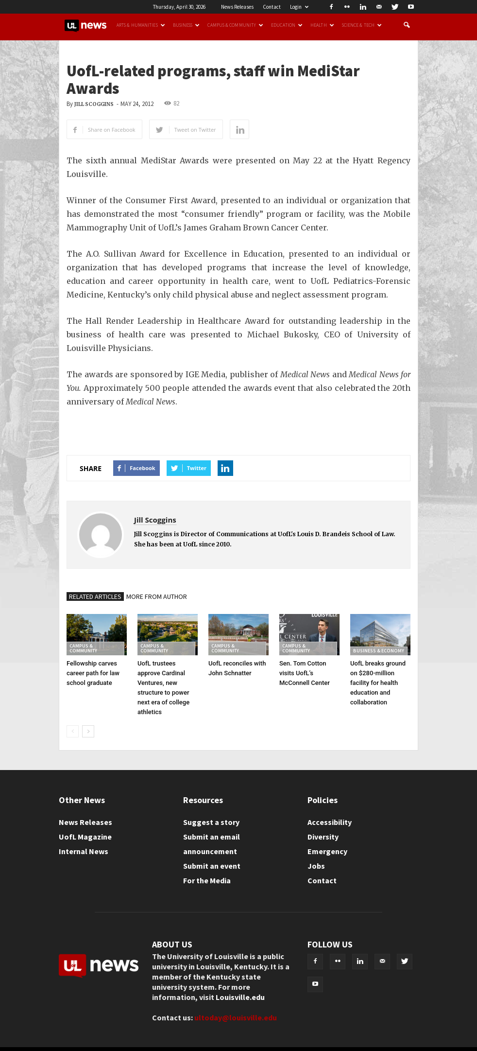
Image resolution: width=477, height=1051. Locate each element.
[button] (406, 25)
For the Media (207, 880)
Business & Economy (378, 651)
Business (186, 25)
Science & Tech (362, 25)
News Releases (237, 6)
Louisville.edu (240, 997)
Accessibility (329, 822)
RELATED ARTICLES (95, 596)
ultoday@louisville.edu (235, 1017)
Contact (272, 6)
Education (287, 25)
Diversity (323, 836)
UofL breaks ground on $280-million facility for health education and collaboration (378, 683)
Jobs (316, 866)
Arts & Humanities (141, 25)
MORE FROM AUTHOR (156, 596)
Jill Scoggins (94, 104)
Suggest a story (211, 822)
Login (299, 6)
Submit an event (211, 866)
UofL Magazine (85, 836)
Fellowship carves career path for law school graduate (93, 673)
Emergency (327, 851)
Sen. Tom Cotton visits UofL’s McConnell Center (304, 673)
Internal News (83, 851)
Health (322, 25)
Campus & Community (235, 25)
